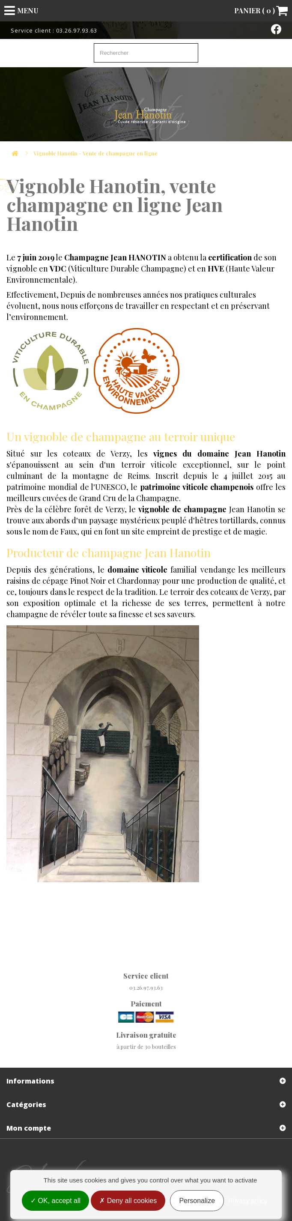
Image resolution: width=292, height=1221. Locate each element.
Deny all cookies (128, 1200)
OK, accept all (55, 1200)
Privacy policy (248, 1200)
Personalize (197, 1200)
